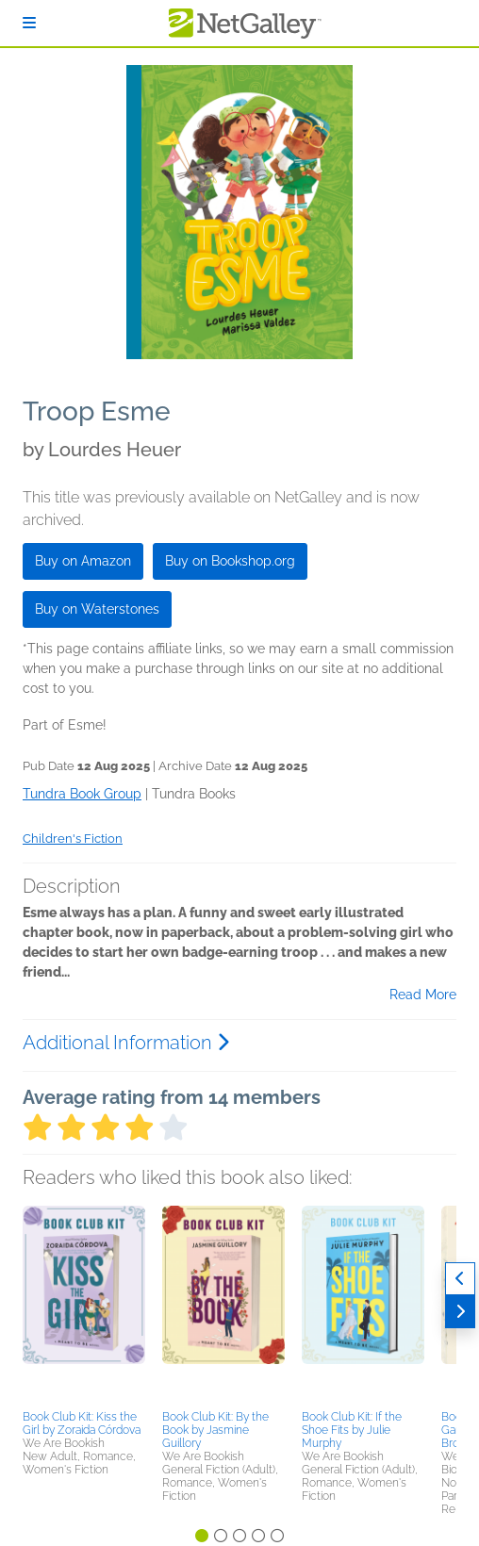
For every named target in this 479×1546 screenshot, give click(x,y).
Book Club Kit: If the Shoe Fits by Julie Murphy (352, 1430)
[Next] (460, 1311)
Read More (422, 994)
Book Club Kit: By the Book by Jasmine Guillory (215, 1430)
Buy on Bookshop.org (230, 560)
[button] (84, 1305)
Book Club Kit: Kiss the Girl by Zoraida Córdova (81, 1423)
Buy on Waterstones (97, 609)
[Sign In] (29, 23)
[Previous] (460, 1278)
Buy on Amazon (83, 560)
